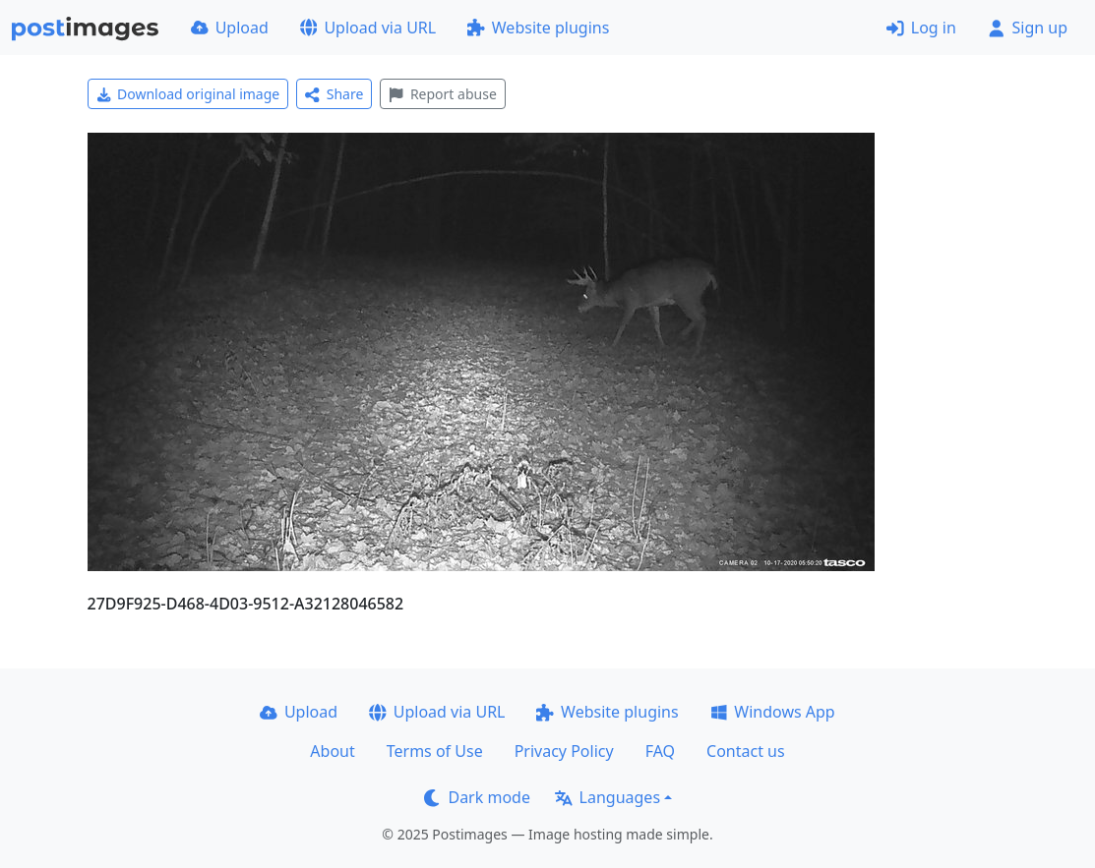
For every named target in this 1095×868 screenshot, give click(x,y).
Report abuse (442, 94)
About (332, 751)
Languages (607, 797)
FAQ (660, 751)
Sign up (1027, 27)
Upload (230, 27)
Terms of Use (435, 751)
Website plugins (538, 27)
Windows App (772, 712)
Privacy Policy (564, 751)
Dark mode (477, 797)
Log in (921, 27)
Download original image (188, 94)
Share (334, 94)
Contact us (745, 751)
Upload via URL (368, 27)
